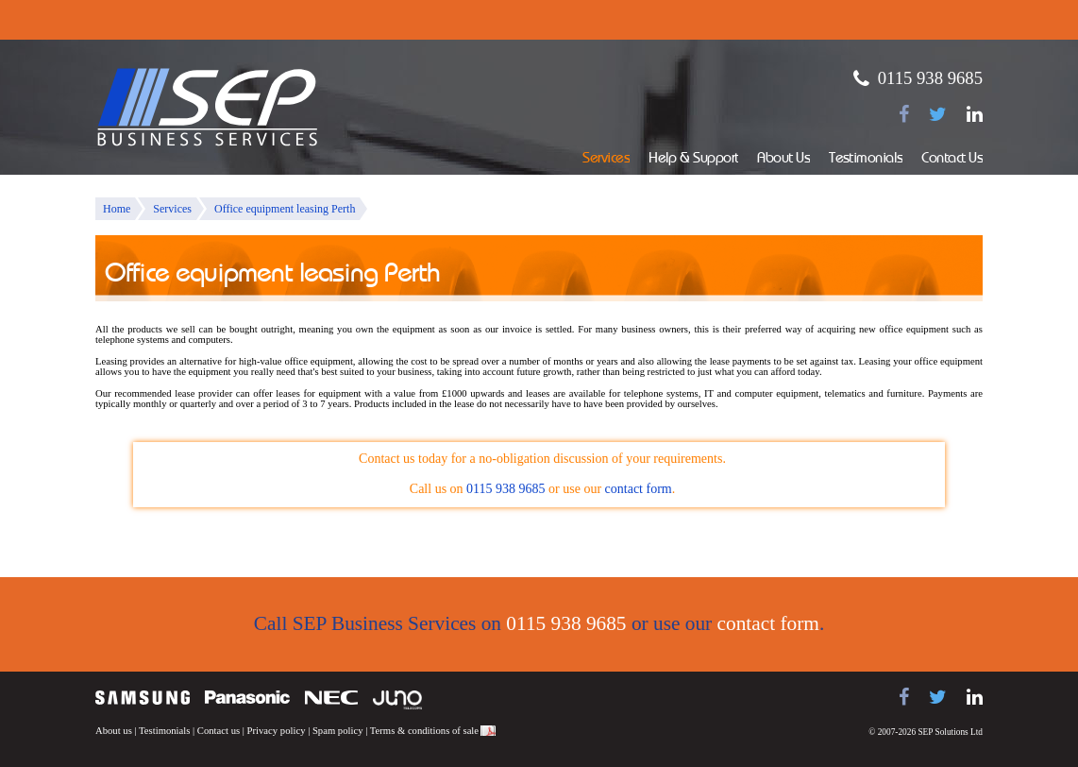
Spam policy (337, 730)
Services (606, 159)
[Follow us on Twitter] (938, 114)
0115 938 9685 (930, 78)
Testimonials (865, 159)
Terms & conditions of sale (424, 730)
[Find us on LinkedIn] (975, 114)
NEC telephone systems (331, 697)
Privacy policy (276, 730)
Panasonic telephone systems (247, 697)
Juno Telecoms (397, 699)
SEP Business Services (207, 107)
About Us (783, 159)
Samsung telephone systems (142, 697)
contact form (638, 489)
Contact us (218, 730)
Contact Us (952, 159)
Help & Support (693, 159)
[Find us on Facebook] (904, 114)
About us (113, 730)
